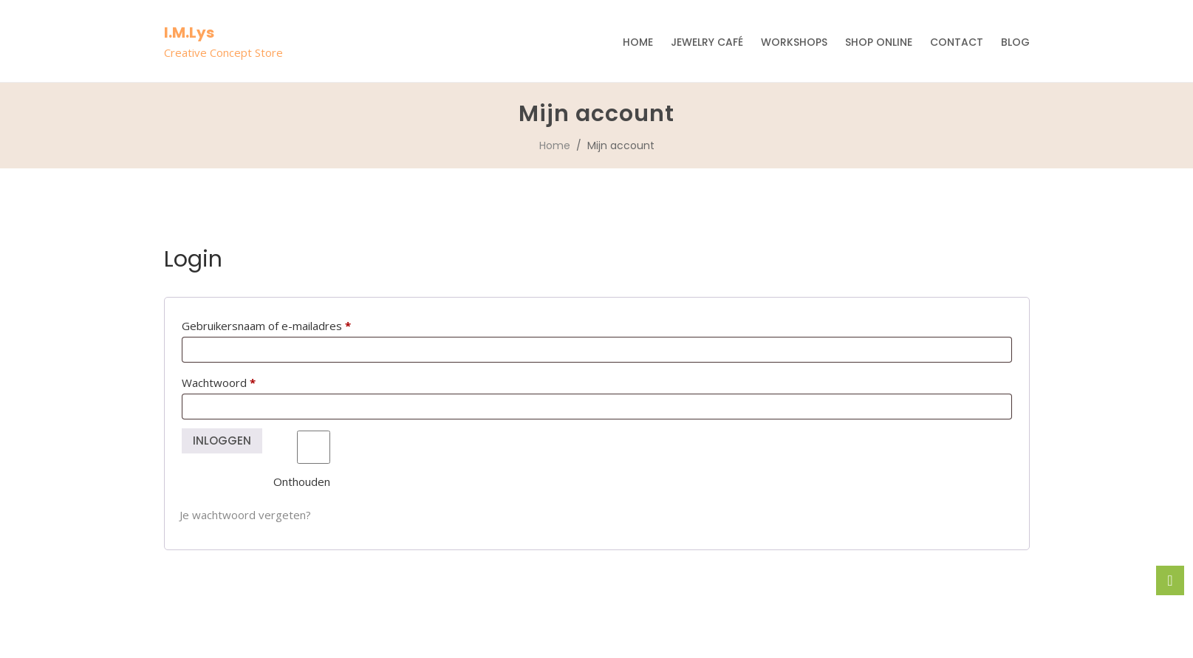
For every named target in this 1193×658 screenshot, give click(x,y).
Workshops (794, 42)
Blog (1015, 42)
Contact (956, 42)
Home (638, 42)
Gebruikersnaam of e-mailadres (284, 324)
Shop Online (878, 42)
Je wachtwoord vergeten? (245, 514)
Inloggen (222, 440)
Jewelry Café (707, 42)
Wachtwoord (237, 380)
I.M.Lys (189, 32)
